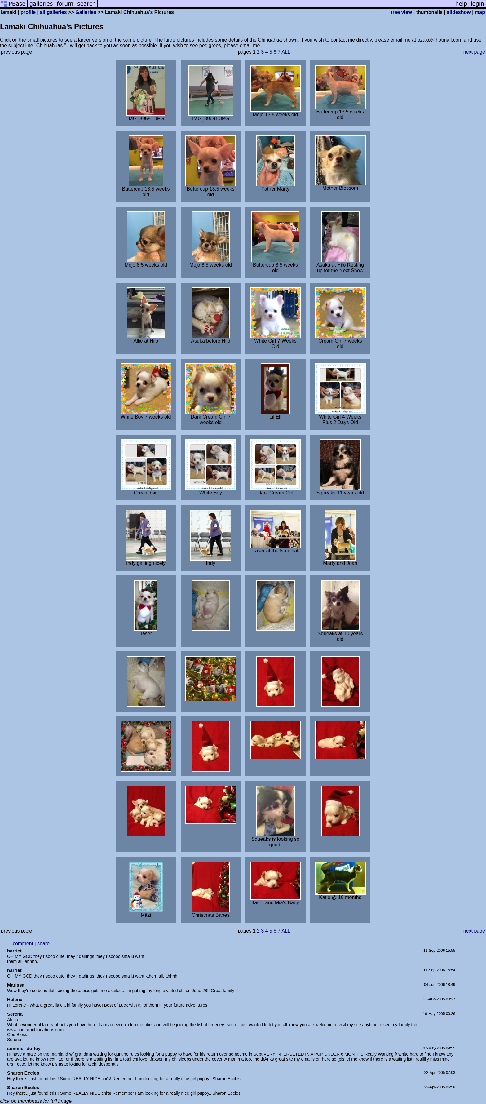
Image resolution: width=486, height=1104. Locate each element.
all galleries (53, 12)
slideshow (459, 12)
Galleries (85, 12)
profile (28, 12)
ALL (285, 52)
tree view (401, 12)
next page (474, 52)
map (480, 12)
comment (23, 943)
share (43, 943)
